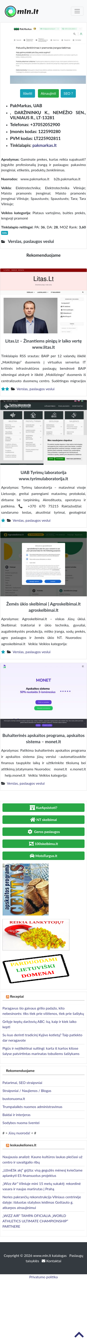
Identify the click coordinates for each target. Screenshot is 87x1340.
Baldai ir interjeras (16, 1114)
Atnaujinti (48, 93)
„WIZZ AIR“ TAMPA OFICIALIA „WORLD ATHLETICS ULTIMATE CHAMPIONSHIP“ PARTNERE (35, 1220)
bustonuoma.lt (13, 1098)
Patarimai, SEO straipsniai (22, 1082)
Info (4, 232)
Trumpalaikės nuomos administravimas (32, 1106)
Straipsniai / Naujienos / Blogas (26, 1090)
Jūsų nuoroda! (19, 1133)
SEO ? (68, 93)
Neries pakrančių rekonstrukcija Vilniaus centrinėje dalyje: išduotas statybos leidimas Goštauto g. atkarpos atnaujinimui (41, 1202)
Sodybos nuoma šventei (20, 1122)
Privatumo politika (43, 1277)
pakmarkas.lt (44, 145)
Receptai (17, 996)
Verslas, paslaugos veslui (36, 389)
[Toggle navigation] (77, 11)
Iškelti (27, 93)
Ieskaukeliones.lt (23, 1145)
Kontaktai (51, 1261)
